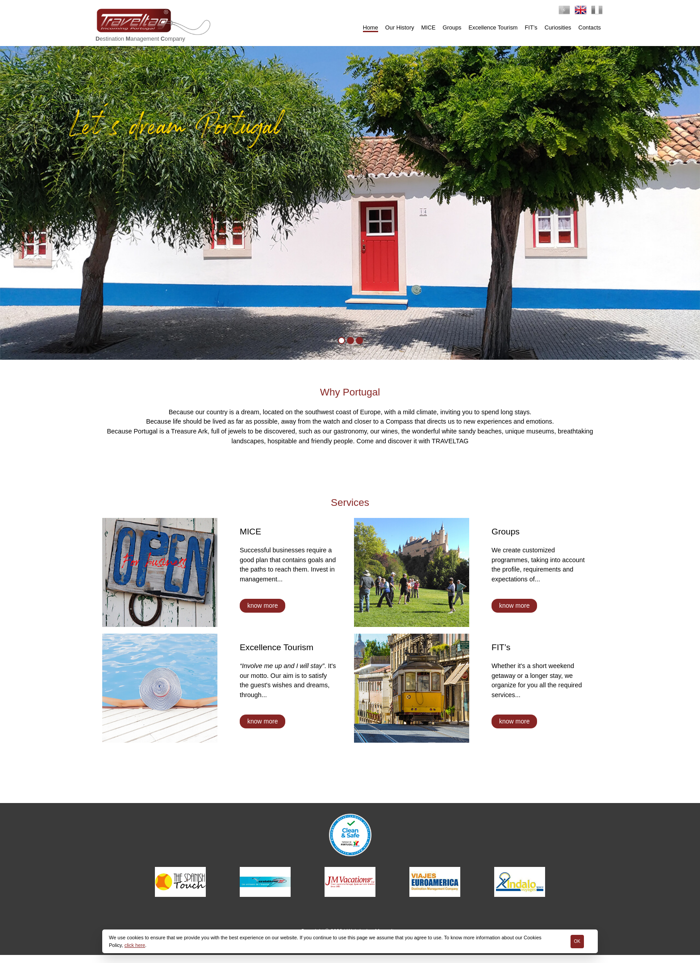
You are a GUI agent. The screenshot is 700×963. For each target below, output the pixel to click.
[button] (15, 203)
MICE (428, 27)
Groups (452, 27)
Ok (577, 941)
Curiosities (558, 27)
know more (262, 613)
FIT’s (531, 27)
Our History (399, 27)
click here (135, 945)
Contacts (589, 27)
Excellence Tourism (493, 27)
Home (370, 27)
